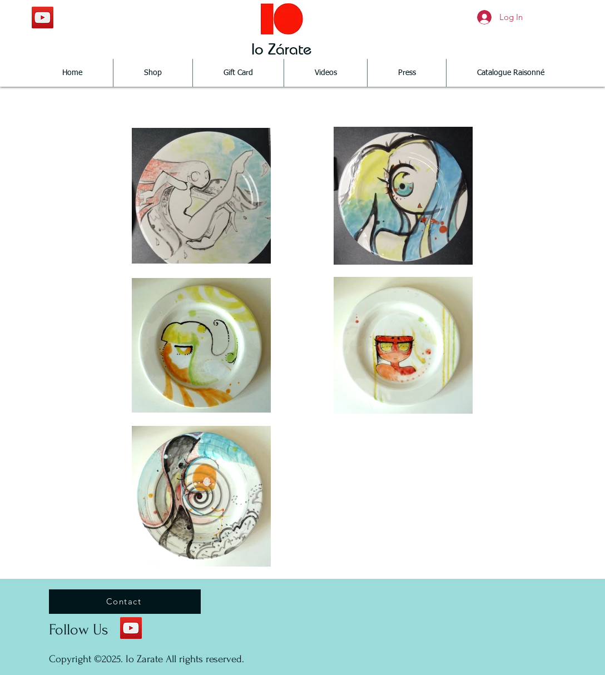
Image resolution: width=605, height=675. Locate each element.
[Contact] (125, 601)
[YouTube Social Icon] (42, 17)
